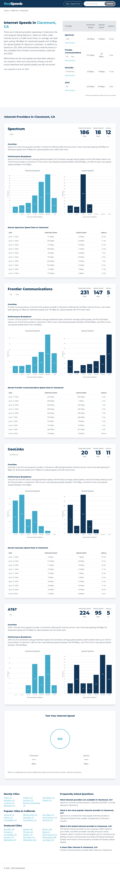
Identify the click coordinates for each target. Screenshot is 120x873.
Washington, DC (29, 840)
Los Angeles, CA (10, 820)
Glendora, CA (9, 800)
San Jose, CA (47, 820)
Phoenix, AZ (28, 832)
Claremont (24, 10)
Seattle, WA (27, 829)
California (14, 10)
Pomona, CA (28, 800)
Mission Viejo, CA (30, 815)
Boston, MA (47, 829)
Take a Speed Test (72, 4)
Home (6, 10)
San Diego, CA (48, 815)
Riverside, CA (28, 817)
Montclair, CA (9, 805)
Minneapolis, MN (49, 837)
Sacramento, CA (29, 820)
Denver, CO (27, 834)
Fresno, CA (8, 817)
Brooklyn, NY (9, 829)
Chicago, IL (8, 832)
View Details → (71, 43)
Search (110, 4)
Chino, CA (8, 797)
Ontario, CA (28, 797)
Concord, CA (9, 815)
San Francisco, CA (49, 817)
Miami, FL (46, 832)
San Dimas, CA (48, 797)
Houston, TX (9, 837)
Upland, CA (47, 800)
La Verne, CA (9, 803)
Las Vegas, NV (48, 840)
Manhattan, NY (10, 840)
